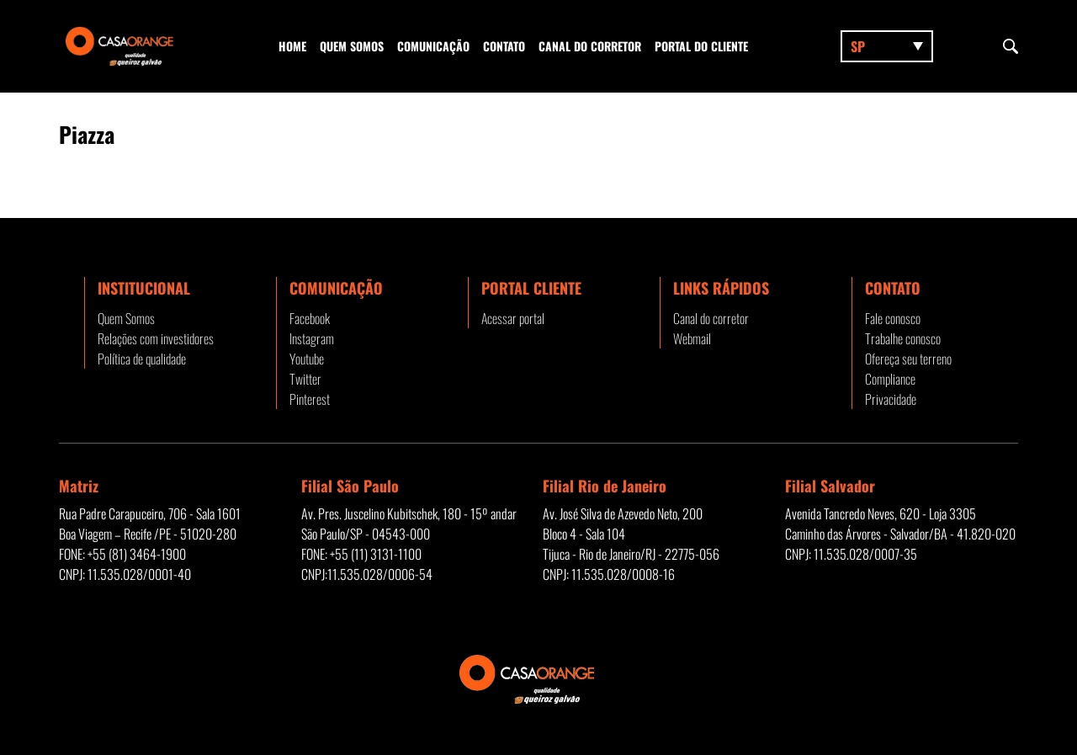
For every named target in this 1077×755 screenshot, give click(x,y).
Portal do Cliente (701, 46)
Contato (504, 46)
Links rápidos (721, 288)
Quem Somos (352, 46)
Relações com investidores (156, 338)
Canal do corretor (589, 46)
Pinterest (309, 399)
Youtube (306, 358)
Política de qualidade (142, 358)
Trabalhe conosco (903, 338)
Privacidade (890, 399)
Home (292, 46)
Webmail (692, 338)
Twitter (305, 379)
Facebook (309, 318)
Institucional (144, 288)
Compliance (890, 379)
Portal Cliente (531, 288)
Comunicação (433, 46)
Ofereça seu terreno (908, 358)
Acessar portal (512, 318)
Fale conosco (892, 318)
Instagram (311, 338)
